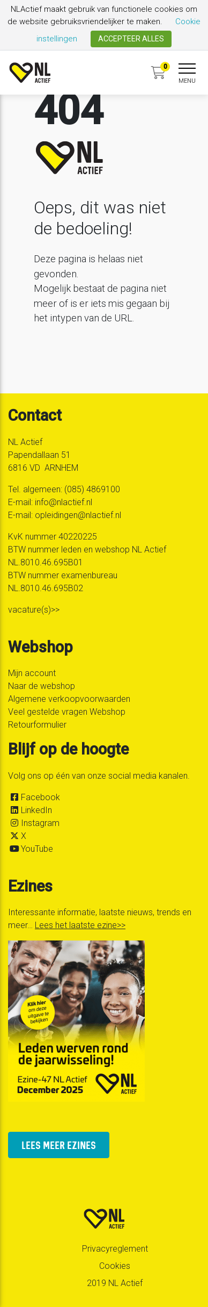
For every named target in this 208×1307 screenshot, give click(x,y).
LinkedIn (36, 810)
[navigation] (187, 74)
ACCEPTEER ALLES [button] (131, 38)
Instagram (40, 823)
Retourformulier (37, 725)
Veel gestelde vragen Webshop (66, 712)
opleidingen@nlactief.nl (78, 515)
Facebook (40, 797)
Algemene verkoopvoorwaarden (69, 699)
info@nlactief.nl (63, 502)
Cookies (114, 1266)
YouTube (37, 849)
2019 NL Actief (115, 1283)
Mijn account (32, 673)
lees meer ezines (58, 1145)
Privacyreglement (115, 1249)
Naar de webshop (41, 686)
